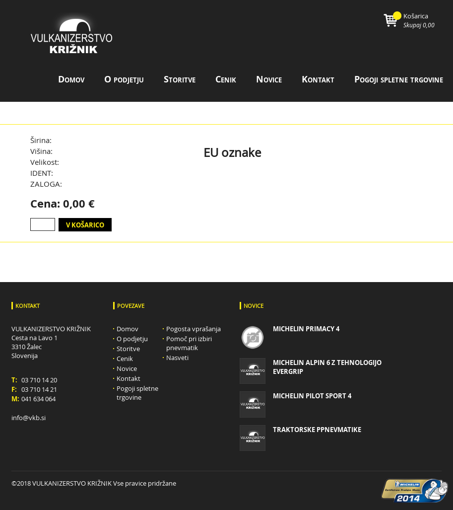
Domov (71, 79)
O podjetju (124, 79)
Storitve (179, 79)
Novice (269, 79)
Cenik (225, 79)
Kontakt (318, 79)
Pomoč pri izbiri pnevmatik (189, 343)
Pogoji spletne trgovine (398, 79)
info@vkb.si (28, 417)
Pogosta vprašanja (193, 328)
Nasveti (177, 357)
